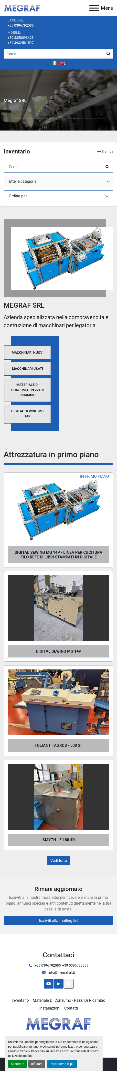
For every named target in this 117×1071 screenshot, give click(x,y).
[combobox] (58, 181)
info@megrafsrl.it (61, 972)
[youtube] (48, 984)
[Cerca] (55, 166)
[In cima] (69, 984)
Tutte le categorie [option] (21, 181)
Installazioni (49, 1008)
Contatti (71, 1008)
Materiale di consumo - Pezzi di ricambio (69, 1000)
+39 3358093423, (21, 38)
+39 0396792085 (21, 25)
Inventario (20, 1000)
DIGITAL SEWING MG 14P (58, 651)
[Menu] (94, 8)
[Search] (54, 54)
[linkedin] (59, 984)
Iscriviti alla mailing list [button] (58, 920)
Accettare (17, 1064)
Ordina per (18, 196)
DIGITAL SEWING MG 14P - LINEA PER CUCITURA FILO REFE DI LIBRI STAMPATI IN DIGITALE (58, 554)
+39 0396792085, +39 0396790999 (61, 965)
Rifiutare (37, 1064)
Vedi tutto (58, 860)
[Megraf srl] (58, 1023)
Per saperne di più (62, 1064)
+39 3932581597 (21, 43)
